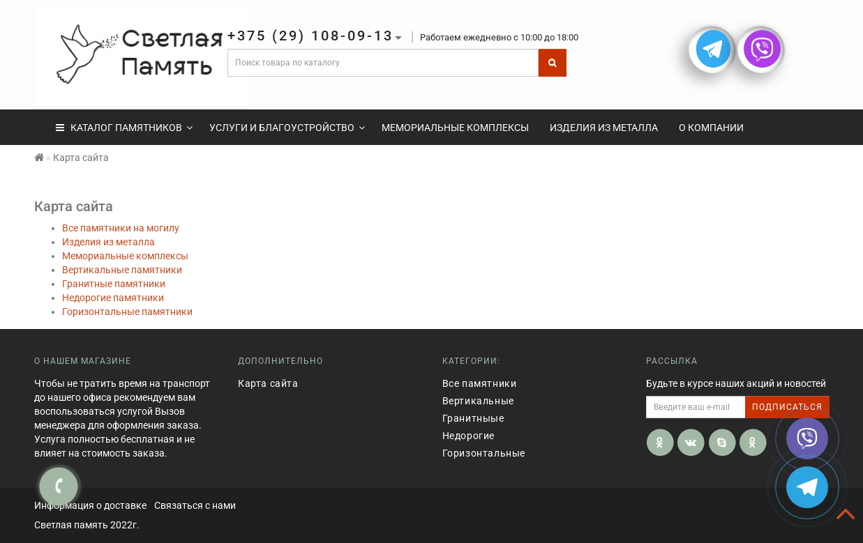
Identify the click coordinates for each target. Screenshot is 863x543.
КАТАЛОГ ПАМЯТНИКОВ (124, 127)
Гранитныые (473, 418)
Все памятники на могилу (120, 228)
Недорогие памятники (113, 297)
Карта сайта (268, 383)
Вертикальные (478, 400)
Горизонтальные (483, 453)
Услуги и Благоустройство (287, 127)
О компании (711, 127)
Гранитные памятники (113, 283)
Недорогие (468, 435)
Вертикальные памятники (122, 269)
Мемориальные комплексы (455, 127)
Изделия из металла (604, 127)
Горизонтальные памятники (127, 311)
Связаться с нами (195, 505)
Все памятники (479, 383)
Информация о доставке (90, 505)
